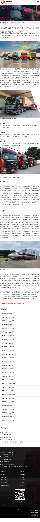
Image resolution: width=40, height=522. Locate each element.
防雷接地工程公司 (34, 510)
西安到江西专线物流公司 (8, 365)
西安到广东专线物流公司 (8, 350)
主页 (8, 22)
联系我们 (22, 485)
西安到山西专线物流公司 (8, 379)
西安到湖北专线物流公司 (8, 372)
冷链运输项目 (4, 482)
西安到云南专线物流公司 (8, 361)
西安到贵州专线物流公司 (8, 357)
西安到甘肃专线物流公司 (8, 402)
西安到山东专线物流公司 (8, 335)
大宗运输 (3, 471)
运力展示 (22, 477)
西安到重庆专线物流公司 (8, 324)
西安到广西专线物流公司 (8, 354)
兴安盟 (22, 22)
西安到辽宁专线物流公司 (8, 387)
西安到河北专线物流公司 (8, 376)
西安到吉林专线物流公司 (8, 391)
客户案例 (22, 480)
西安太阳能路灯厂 (34, 512)
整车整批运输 (4, 477)
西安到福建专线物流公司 (8, 346)
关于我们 (22, 471)
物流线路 (13, 22)
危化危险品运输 (5, 485)
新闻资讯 (22, 482)
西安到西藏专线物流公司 (8, 416)
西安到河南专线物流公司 (8, 328)
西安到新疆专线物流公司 (8, 409)
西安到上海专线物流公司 (8, 321)
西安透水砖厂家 (34, 515)
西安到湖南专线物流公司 (8, 368)
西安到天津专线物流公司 (8, 317)
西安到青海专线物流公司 (8, 405)
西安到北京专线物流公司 (8, 313)
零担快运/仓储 (4, 480)
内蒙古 (18, 22)
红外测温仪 (34, 513)
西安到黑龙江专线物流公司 (8, 394)
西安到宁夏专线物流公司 (8, 398)
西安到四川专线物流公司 (8, 413)
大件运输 (3, 474)
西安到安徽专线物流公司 (8, 332)
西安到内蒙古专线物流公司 (8, 383)
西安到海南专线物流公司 (8, 420)
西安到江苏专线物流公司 (8, 343)
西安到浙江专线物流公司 (8, 339)
